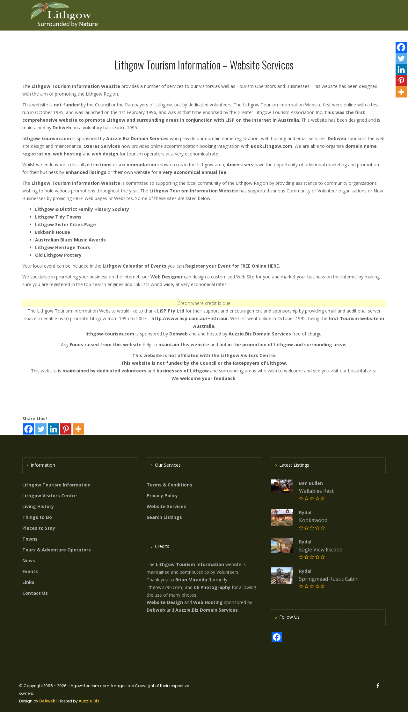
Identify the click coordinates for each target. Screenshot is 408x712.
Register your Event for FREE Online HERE (232, 266)
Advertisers (240, 165)
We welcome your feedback (203, 378)
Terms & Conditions (169, 485)
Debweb (62, 128)
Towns (30, 539)
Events (30, 571)
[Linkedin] (53, 429)
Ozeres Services (102, 146)
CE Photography (212, 587)
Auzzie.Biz (89, 701)
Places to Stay (38, 528)
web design (105, 154)
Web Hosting (208, 602)
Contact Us (35, 593)
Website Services (166, 506)
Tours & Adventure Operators (56, 550)
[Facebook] (28, 429)
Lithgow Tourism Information (56, 485)
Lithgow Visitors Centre (248, 355)
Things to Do (37, 517)
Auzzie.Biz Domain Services (137, 138)
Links (28, 582)
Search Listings (164, 517)
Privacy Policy (162, 496)
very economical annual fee (194, 172)
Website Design (165, 602)
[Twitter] (41, 429)
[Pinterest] (65, 429)
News (28, 560)
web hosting (67, 154)
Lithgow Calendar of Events (134, 266)
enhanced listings (85, 172)
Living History (38, 506)
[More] (78, 429)
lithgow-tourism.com (46, 138)
